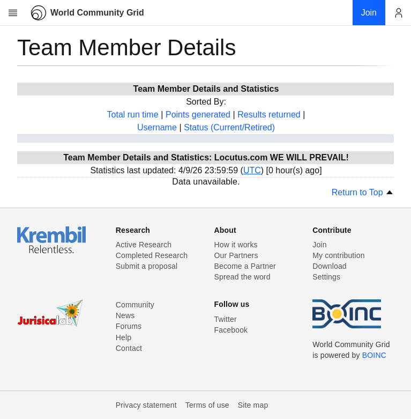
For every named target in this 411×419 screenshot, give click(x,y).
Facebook (231, 330)
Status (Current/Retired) (229, 127)
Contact (129, 348)
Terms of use (207, 405)
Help (123, 337)
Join (319, 244)
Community (135, 304)
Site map (253, 405)
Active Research (143, 244)
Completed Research (152, 255)
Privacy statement (146, 405)
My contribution (338, 255)
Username (157, 127)
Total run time (133, 114)
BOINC (374, 355)
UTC (252, 170)
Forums (128, 326)
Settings (326, 277)
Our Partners (236, 255)
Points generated (198, 114)
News (125, 315)
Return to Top (363, 192)
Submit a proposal (147, 266)
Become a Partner (245, 266)
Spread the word (242, 277)
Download (329, 266)
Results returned (268, 114)
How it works (236, 244)
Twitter (225, 319)
